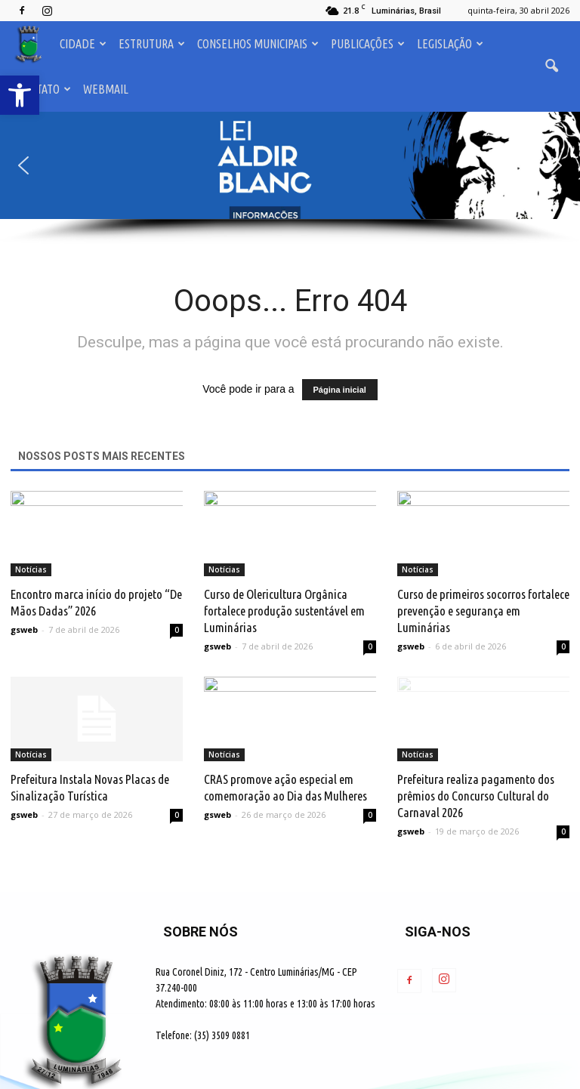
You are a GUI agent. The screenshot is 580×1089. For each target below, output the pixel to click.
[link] (19, 95)
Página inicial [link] (339, 389)
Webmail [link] (105, 89)
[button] (290, 165)
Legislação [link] (450, 44)
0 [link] (176, 630)
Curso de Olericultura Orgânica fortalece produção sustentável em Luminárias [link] (284, 610)
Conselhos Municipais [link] (258, 44)
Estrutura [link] (152, 44)
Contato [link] (44, 89)
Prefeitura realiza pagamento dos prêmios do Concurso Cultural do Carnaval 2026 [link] (475, 795)
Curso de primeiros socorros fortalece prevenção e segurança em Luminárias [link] (483, 610)
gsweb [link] (24, 629)
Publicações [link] (368, 44)
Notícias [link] (31, 569)
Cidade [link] (83, 44)
